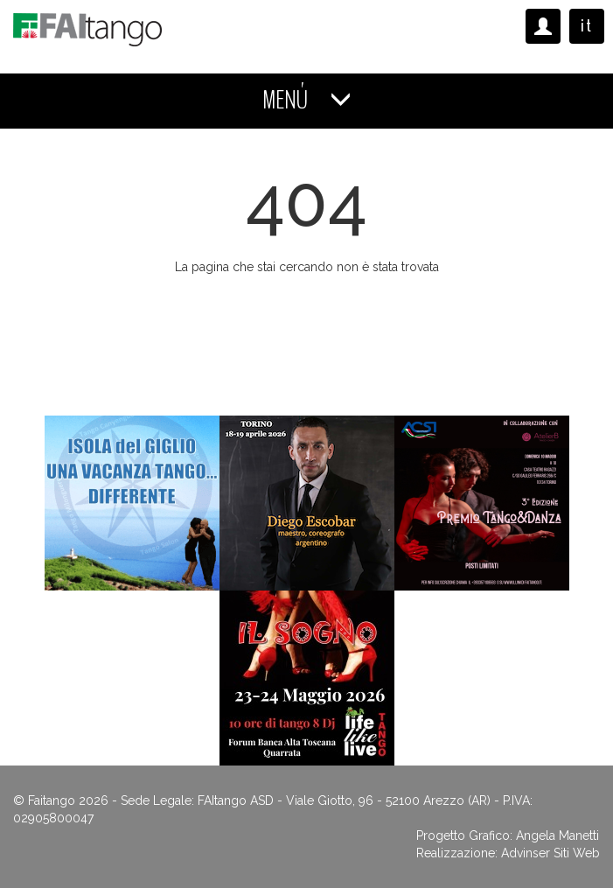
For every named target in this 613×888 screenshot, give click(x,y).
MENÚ (307, 100)
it (587, 26)
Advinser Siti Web (550, 853)
